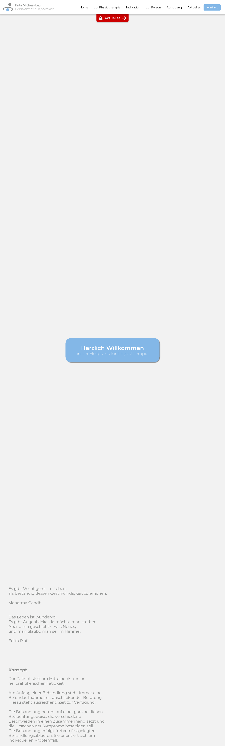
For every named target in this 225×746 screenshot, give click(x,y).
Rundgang (174, 7)
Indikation (133, 7)
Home (84, 7)
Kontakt (212, 7)
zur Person (153, 7)
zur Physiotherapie (107, 7)
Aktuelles (194, 7)
